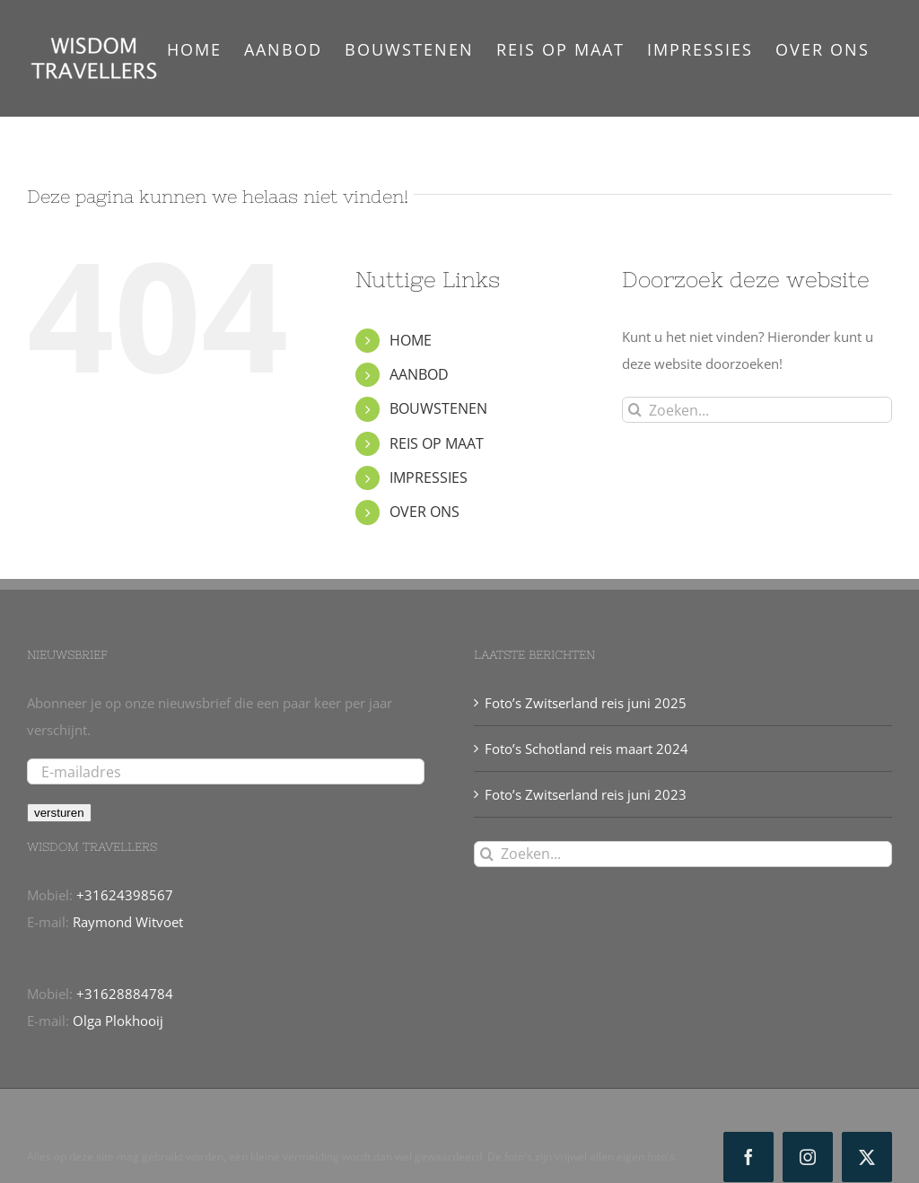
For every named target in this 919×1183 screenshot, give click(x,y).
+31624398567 (124, 895)
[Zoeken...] (757, 410)
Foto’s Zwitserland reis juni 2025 (586, 703)
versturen (59, 812)
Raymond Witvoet (128, 922)
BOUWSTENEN (438, 408)
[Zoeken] (635, 410)
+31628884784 (124, 994)
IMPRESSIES (428, 477)
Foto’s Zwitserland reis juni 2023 (586, 794)
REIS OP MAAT (436, 443)
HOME (410, 340)
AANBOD (419, 374)
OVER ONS (424, 511)
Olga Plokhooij (118, 1021)
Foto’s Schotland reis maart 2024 (586, 749)
